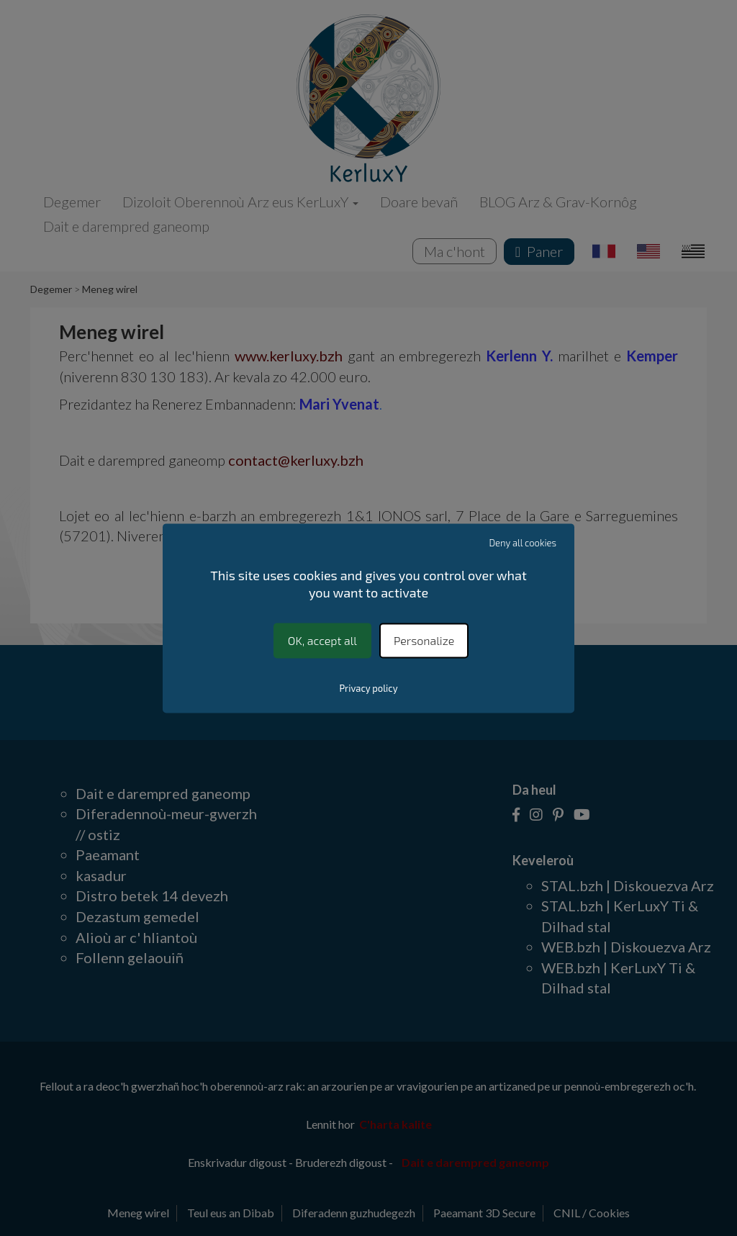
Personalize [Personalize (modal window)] (424, 640)
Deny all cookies (523, 543)
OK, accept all (322, 640)
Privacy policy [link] (368, 688)
